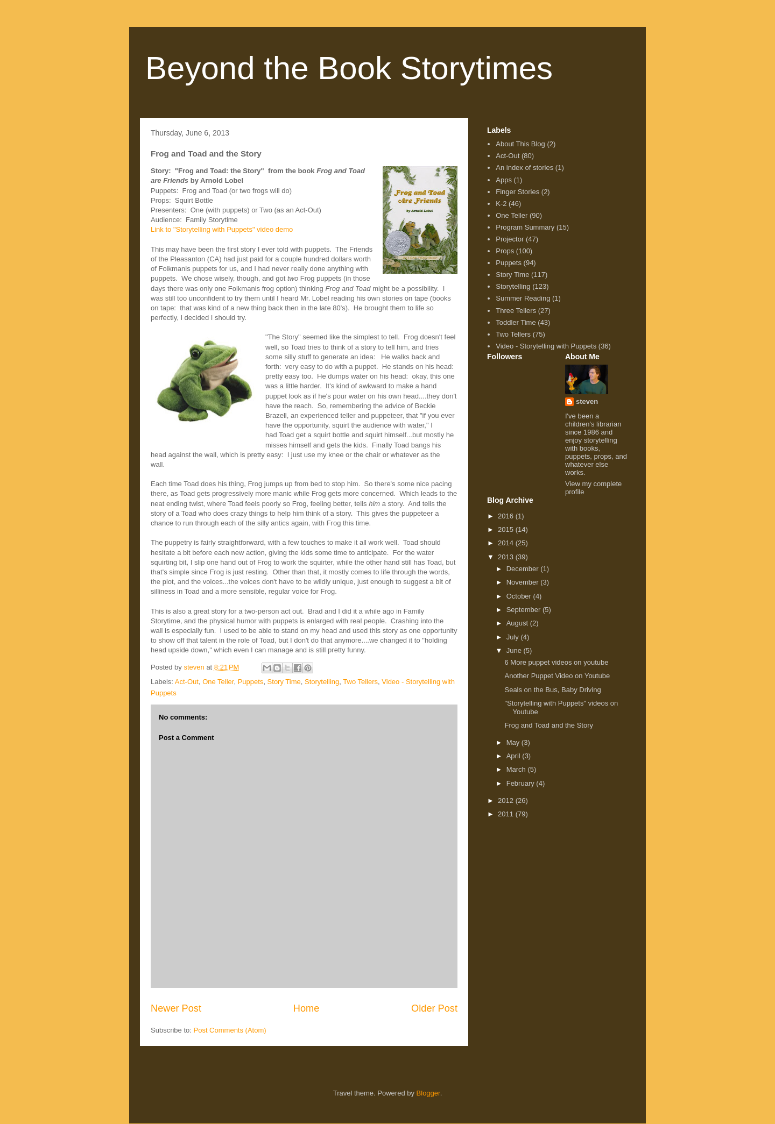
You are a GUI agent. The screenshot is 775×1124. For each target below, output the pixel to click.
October (519, 596)
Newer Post (176, 1008)
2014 (507, 543)
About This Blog (520, 144)
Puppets (251, 682)
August (518, 623)
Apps (504, 180)
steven (587, 401)
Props (505, 251)
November (523, 582)
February (521, 783)
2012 (507, 800)
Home (306, 1008)
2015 (507, 529)
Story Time (284, 682)
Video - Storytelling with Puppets (546, 346)
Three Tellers (516, 311)
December (523, 569)
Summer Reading (523, 298)
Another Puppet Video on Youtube (557, 676)
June (515, 650)
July (513, 637)
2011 (507, 814)
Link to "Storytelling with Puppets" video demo (222, 229)
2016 (507, 516)
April (514, 756)
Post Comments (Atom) (230, 1030)
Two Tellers (360, 682)
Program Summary (525, 227)
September (524, 610)
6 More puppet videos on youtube (556, 662)
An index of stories (524, 167)
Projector (510, 239)
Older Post (434, 1008)
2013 (507, 557)
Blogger (428, 1093)
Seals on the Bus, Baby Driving (552, 690)
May (514, 742)
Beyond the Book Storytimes (349, 68)
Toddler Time (516, 322)
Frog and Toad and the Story (548, 725)
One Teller (218, 682)
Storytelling (322, 682)
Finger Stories (517, 192)
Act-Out (187, 682)
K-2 (501, 204)
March (517, 769)
